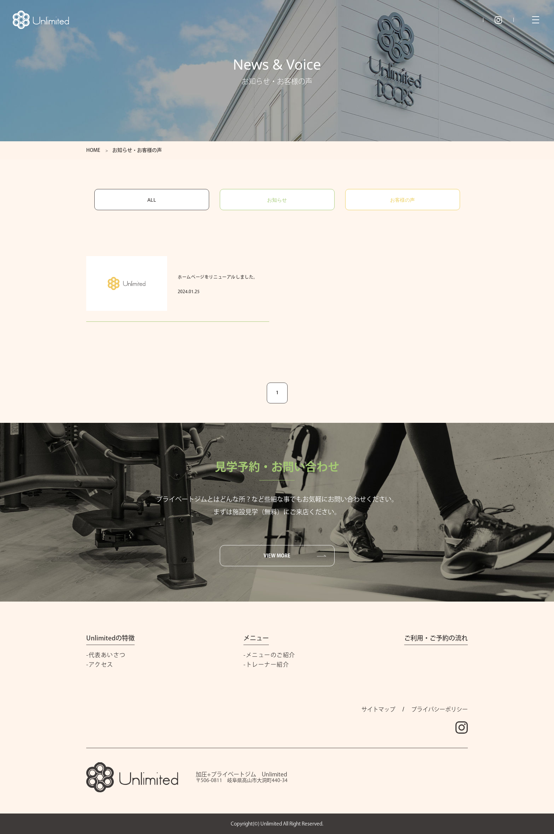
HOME (93, 150)
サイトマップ (378, 709)
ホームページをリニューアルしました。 (218, 277)
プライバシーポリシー (439, 709)
